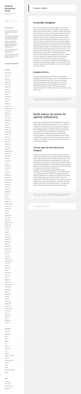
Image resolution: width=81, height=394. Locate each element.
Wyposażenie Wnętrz (9, 369)
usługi (6, 367)
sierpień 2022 (8, 156)
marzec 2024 (8, 122)
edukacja (7, 341)
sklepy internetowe (9, 360)
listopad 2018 (8, 239)
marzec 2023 (8, 144)
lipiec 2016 (7, 291)
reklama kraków (55, 100)
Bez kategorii (8, 334)
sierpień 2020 (8, 208)
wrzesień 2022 (8, 153)
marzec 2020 (8, 218)
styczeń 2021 (8, 199)
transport (7, 362)
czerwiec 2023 (8, 139)
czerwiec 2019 (8, 227)
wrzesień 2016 (8, 287)
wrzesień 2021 (8, 182)
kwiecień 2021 (8, 191)
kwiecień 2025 (8, 96)
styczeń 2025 (8, 103)
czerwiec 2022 (8, 160)
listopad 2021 (8, 177)
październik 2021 (9, 180)
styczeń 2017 (8, 279)
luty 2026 (7, 77)
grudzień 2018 (8, 237)
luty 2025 (7, 101)
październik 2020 (9, 203)
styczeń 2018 (8, 256)
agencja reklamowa (54, 98)
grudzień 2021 (8, 175)
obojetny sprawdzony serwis (10, 8)
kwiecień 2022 (8, 165)
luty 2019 (7, 232)
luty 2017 (7, 277)
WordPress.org (8, 388)
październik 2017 (9, 261)
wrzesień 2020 (8, 206)
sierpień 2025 (8, 87)
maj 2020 (7, 213)
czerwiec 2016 (8, 294)
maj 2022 (7, 163)
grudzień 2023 (8, 130)
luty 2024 (7, 125)
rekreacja (7, 358)
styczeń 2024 (8, 127)
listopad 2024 (8, 106)
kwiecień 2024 (8, 120)
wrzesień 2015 (8, 310)
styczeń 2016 (8, 301)
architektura (8, 331)
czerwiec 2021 (8, 189)
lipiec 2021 (7, 187)
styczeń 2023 (8, 146)
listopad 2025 (8, 84)
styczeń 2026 (8, 80)
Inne (6, 343)
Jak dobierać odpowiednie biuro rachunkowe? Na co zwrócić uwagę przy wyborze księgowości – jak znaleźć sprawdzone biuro (11, 44)
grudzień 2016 (8, 282)
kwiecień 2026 (8, 72)
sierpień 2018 (8, 241)
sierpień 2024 (8, 113)
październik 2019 (9, 222)
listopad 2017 (8, 258)
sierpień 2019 (8, 225)
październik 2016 (9, 284)
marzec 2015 (8, 322)
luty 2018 (7, 253)
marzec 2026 (8, 75)
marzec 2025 (8, 99)
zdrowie (6, 372)
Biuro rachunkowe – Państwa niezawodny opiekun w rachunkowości (11, 51)
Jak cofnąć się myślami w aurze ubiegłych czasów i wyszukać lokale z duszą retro (12, 56)
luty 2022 (7, 170)
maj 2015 (7, 318)
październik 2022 (9, 151)
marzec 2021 (8, 194)
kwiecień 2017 (8, 272)
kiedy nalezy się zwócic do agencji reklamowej (49, 115)
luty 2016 (7, 299)
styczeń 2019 (8, 234)
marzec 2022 (8, 168)
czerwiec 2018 (8, 246)
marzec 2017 (8, 275)
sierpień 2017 (8, 263)
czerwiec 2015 (8, 315)
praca (6, 351)
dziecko (6, 339)
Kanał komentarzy (9, 386)
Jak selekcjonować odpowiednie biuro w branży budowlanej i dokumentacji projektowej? (12, 37)
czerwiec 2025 (8, 91)
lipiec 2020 (7, 210)
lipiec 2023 (7, 137)
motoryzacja (7, 348)
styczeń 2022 (8, 172)
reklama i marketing (9, 355)
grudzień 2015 (8, 303)
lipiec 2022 (7, 158)
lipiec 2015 (7, 313)
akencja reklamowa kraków (65, 98)
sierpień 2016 (8, 289)
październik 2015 (9, 308)
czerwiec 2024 (8, 118)
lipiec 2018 (7, 244)
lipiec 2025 (7, 89)
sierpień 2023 (8, 134)
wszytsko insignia (44, 22)
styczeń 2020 (8, 220)
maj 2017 (7, 270)
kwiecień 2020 (8, 215)
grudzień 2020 (8, 201)
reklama (7, 353)
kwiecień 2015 (8, 320)
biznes (6, 336)
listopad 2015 (8, 306)
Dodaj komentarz (65, 100)
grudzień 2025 (8, 82)
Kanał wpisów (8, 383)
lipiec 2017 (7, 265)
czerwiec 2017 (8, 268)
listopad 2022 (8, 149)
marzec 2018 (8, 251)
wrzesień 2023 (8, 132)
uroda (6, 365)
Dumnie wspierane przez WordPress (41, 206)
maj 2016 (7, 296)
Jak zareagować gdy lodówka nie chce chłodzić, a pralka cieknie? (11, 32)
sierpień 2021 (8, 184)
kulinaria (7, 346)
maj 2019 (7, 230)
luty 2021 (7, 196)
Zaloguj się (7, 381)
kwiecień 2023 (8, 141)
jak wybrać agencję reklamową (40, 100)
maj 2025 (7, 94)
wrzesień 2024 (8, 110)
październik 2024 (9, 108)
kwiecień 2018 (8, 249)
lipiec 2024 (7, 115)
